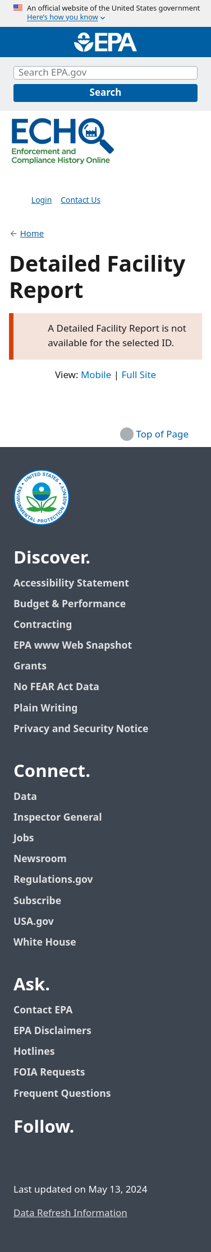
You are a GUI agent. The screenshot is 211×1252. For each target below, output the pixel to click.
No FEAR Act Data (56, 687)
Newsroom (40, 859)
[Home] (105, 42)
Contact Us (80, 200)
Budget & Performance (69, 604)
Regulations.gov (59, 880)
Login (41, 200)
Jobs (23, 838)
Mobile (96, 376)
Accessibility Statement (71, 583)
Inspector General (57, 817)
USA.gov (39, 922)
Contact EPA (42, 1010)
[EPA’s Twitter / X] (51, 1158)
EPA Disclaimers (52, 1031)
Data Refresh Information (70, 1213)
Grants (30, 666)
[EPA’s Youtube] (78, 1158)
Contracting (42, 625)
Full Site (138, 376)
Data (25, 797)
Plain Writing (45, 708)
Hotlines (33, 1052)
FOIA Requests (49, 1072)
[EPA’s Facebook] (24, 1158)
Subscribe (37, 901)
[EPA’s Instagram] (105, 1158)
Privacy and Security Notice (80, 729)
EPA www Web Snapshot (72, 645)
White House (51, 942)
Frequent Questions (62, 1094)
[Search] (105, 93)
